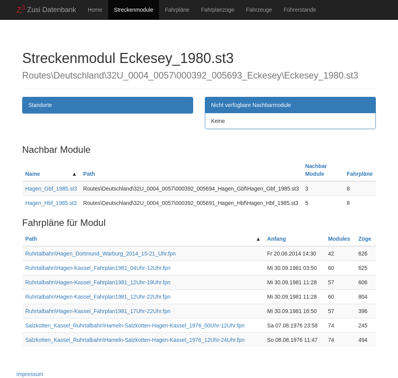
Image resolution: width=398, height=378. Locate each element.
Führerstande (300, 10)
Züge (364, 239)
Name (32, 174)
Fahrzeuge (259, 10)
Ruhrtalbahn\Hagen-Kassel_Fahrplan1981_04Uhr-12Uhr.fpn (98, 268)
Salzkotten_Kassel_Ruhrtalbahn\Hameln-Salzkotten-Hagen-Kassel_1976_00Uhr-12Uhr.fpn (134, 325)
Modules (339, 239)
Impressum (29, 374)
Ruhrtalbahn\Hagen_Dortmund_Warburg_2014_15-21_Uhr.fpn (100, 253)
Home (95, 10)
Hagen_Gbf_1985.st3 (51, 189)
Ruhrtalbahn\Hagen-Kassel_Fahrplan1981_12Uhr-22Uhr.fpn (98, 297)
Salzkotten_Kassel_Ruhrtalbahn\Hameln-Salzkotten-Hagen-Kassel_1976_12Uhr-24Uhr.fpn (134, 340)
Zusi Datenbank (46, 9)
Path (89, 174)
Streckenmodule (133, 10)
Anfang (276, 239)
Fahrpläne (177, 10)
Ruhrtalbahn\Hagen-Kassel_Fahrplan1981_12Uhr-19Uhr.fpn (98, 282)
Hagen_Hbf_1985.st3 (51, 203)
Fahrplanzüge (217, 10)
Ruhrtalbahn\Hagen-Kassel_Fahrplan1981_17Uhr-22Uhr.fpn (98, 311)
